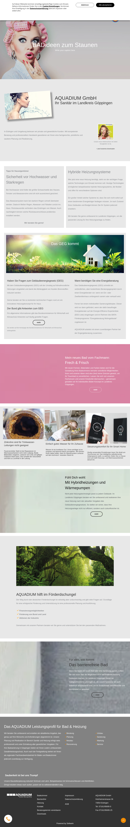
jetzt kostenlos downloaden (106, 149)
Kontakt (40, 807)
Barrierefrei (41, 799)
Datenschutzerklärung (74, 799)
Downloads (41, 814)
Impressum (69, 796)
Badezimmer (42, 796)
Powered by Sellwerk (65, 823)
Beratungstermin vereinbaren (49, 810)
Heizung (40, 803)
